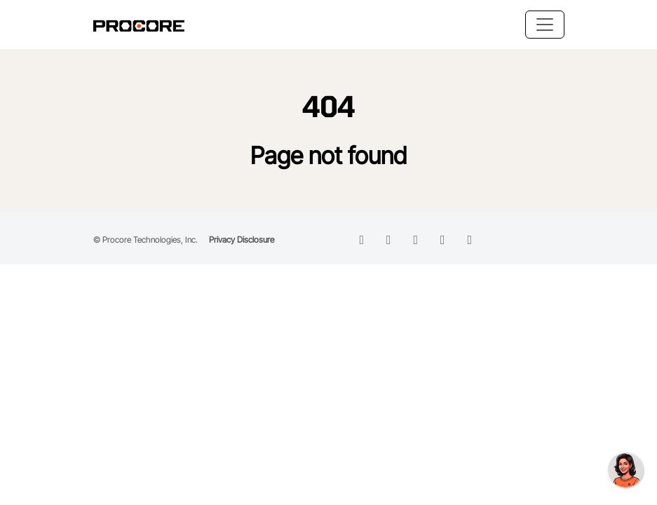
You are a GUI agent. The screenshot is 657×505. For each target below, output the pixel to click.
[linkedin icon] (362, 239)
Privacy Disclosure (241, 239)
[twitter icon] (416, 239)
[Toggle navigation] (544, 25)
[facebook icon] (389, 239)
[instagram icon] (443, 239)
